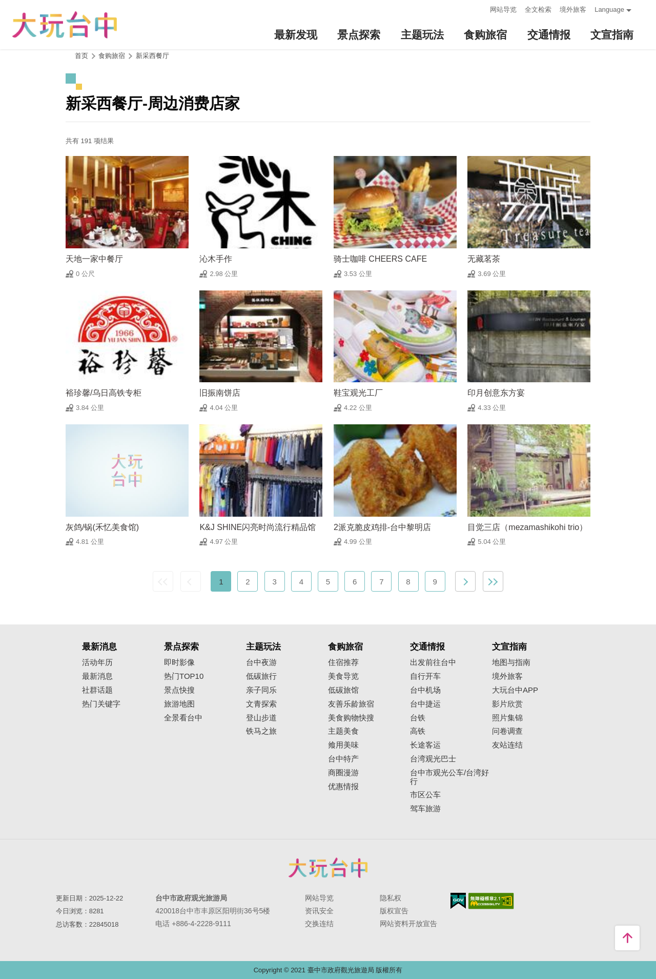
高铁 (417, 731)
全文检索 (538, 9)
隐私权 (390, 898)
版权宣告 (394, 911)
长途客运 (425, 745)
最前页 (163, 581)
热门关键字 (101, 704)
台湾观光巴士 (433, 759)
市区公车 (425, 795)
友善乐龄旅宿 (351, 704)
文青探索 (261, 704)
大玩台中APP (515, 690)
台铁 (417, 718)
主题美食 (343, 731)
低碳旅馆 (343, 690)
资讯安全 (319, 911)
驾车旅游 (425, 809)
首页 (81, 56)
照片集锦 (507, 718)
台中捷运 (425, 704)
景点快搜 (179, 690)
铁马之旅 (261, 731)
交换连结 (319, 923)
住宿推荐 (343, 662)
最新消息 (97, 676)
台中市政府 (328, 867)
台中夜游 (261, 662)
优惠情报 (343, 786)
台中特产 (343, 759)
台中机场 (425, 690)
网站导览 (503, 9)
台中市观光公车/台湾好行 (449, 777)
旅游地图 (179, 704)
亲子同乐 (261, 690)
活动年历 (97, 662)
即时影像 (179, 662)
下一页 (465, 581)
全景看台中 (183, 718)
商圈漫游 (343, 773)
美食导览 (343, 676)
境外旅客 (573, 9)
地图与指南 (511, 662)
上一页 (190, 581)
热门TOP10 (183, 676)
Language (609, 9)
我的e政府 (458, 901)
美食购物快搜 (351, 718)
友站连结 (507, 745)
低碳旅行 (261, 676)
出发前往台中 (433, 662)
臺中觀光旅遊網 (64, 24)
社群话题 (97, 690)
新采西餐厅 (152, 56)
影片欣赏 (507, 704)
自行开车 (425, 676)
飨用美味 (343, 745)
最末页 (493, 581)
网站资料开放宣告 (408, 923)
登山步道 (261, 718)
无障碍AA (491, 901)
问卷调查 (507, 731)
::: (479, 8)
